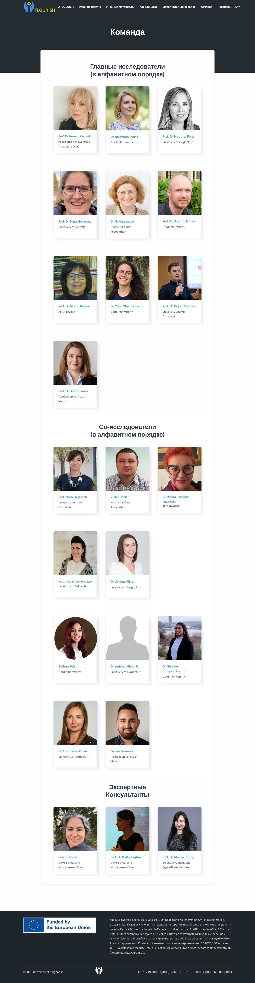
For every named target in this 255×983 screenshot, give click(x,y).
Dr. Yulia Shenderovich (126, 307)
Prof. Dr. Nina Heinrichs (74, 222)
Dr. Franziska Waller (72, 752)
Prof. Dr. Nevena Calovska (75, 137)
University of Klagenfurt (48, 972)
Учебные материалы (123, 7)
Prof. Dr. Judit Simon (73, 392)
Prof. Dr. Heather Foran (178, 137)
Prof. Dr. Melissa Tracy (178, 858)
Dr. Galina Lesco (122, 222)
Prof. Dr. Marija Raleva (74, 307)
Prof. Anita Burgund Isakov (75, 582)
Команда (213, 7)
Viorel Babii (118, 498)
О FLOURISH (66, 7)
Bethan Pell (66, 667)
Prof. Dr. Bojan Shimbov (179, 307)
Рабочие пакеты (92, 7)
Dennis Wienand (122, 752)
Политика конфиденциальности (161, 972)
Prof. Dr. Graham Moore (178, 222)
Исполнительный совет (185, 7)
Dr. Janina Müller (122, 582)
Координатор (153, 7)
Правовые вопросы (217, 972)
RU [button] (245, 7)
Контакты (194, 972)
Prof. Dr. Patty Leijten (125, 858)
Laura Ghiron (67, 858)
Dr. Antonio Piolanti (124, 667)
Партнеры (233, 7)
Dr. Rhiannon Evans (124, 137)
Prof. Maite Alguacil (72, 498)
